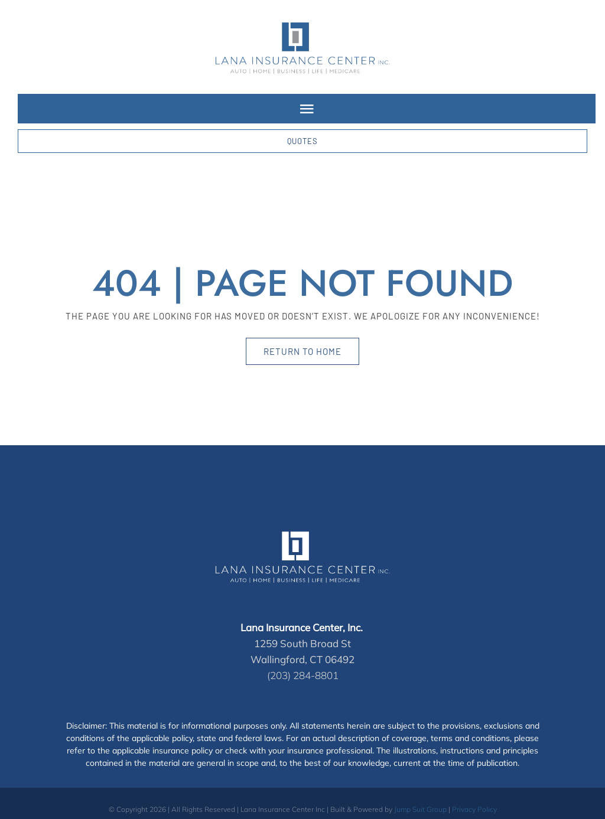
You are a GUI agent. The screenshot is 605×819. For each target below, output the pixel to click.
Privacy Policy (474, 809)
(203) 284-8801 (303, 675)
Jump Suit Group (420, 809)
